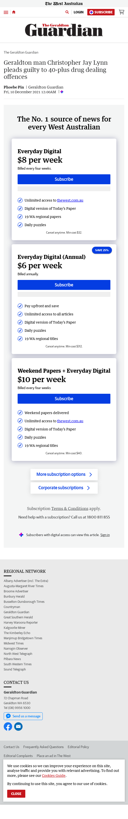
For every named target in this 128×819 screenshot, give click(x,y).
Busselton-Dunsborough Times (24, 602)
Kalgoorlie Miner (14, 628)
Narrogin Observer (16, 648)
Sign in (105, 535)
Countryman (12, 607)
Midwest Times (14, 643)
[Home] (13, 12)
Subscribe (101, 12)
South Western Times (18, 664)
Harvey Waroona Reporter (21, 622)
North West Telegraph (18, 654)
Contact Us (11, 747)
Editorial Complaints (18, 756)
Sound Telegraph (15, 669)
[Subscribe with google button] (64, 188)
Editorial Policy (78, 747)
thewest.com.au (70, 200)
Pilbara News (12, 659)
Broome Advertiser (16, 591)
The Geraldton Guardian (21, 52)
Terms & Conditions (69, 508)
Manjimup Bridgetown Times (23, 638)
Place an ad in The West (54, 756)
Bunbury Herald (14, 596)
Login (79, 12)
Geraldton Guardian (16, 612)
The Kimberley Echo (17, 633)
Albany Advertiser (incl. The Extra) (26, 581)
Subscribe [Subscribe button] (64, 179)
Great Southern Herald (18, 617)
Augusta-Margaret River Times (23, 586)
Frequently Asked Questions (43, 747)
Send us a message (23, 716)
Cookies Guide (53, 775)
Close (16, 794)
